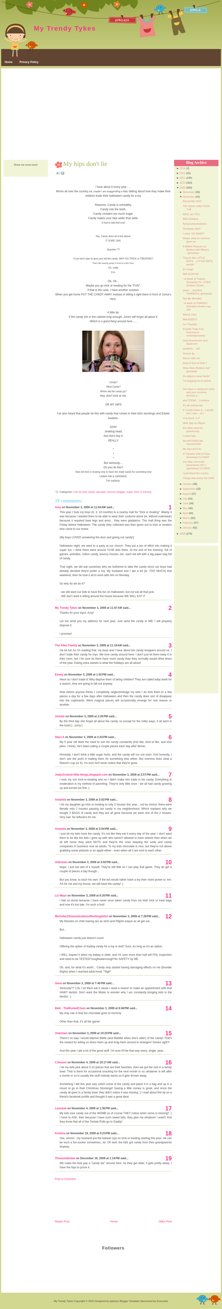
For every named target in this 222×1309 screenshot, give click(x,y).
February (188, 522)
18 (168, 1133)
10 (168, 862)
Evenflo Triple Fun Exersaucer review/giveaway (194, 332)
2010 (182, 182)
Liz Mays (61, 895)
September (189, 488)
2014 (182, 168)
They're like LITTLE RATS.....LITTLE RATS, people (198, 261)
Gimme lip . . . (191, 353)
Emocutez (162, 1301)
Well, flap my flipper (194, 423)
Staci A (59, 737)
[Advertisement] (45, 114)
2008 (182, 533)
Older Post (165, 1221)
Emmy (59, 674)
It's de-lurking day (193, 405)
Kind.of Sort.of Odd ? (195, 363)
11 (168, 895)
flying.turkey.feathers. (195, 223)
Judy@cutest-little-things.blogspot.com (81, 774)
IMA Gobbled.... (192, 218)
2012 (182, 173)
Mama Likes (190, 314)
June (185, 503)
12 (168, 916)
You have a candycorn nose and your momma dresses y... (198, 392)
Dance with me (191, 358)
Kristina (60, 1133)
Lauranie (61, 1108)
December (189, 192)
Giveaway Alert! (192, 228)
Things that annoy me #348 (198, 478)
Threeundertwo (65, 1158)
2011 (182, 177)
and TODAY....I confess (196, 400)
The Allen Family (66, 645)
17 (168, 1108)
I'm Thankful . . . (192, 324)
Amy (58, 507)
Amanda (60, 799)
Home (8, 62)
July (185, 498)
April (185, 513)
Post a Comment (65, 1179)
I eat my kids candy (83, 491)
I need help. (189, 435)
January (187, 527)
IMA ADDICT (190, 319)
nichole (60, 716)
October (187, 484)
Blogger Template (129, 1301)
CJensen (61, 1062)
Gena (58, 983)
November (189, 196)
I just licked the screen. (196, 473)
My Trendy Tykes (65, 28)
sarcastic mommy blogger (110, 491)
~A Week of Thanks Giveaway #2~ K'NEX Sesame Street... (197, 282)
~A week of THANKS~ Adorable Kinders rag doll (196, 306)
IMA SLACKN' (191, 274)
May (185, 508)
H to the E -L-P (191, 418)
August (187, 493)
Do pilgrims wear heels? (196, 376)
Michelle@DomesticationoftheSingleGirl (81, 916)
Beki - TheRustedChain (70, 1008)
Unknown (61, 862)
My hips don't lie (85, 163)
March (186, 518)
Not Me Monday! (192, 298)
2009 (182, 187)
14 (168, 1008)
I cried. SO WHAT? (193, 233)
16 (168, 1062)
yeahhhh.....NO (191, 348)
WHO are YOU (191, 214)
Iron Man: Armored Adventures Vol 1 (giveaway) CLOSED (196, 465)
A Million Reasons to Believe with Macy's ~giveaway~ (196, 249)
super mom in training (139, 491)
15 (168, 1033)
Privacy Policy (28, 62)
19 (168, 1158)
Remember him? (192, 201)
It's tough (188, 269)
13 (168, 983)
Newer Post (62, 1221)
